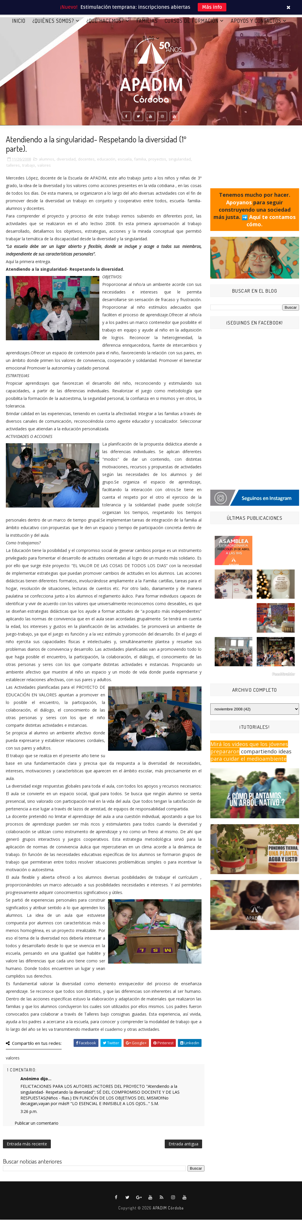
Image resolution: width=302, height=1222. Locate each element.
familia (140, 161)
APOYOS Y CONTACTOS (256, 23)
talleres (13, 167)
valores (44, 167)
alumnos (46, 161)
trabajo (28, 167)
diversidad (66, 161)
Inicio (18, 23)
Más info (212, 7)
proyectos (157, 161)
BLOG (149, 40)
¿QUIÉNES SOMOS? (53, 23)
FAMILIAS (147, 23)
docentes (86, 161)
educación (106, 161)
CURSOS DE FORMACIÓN (191, 23)
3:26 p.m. (28, 1113)
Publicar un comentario (36, 1125)
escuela (125, 161)
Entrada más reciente (27, 1146)
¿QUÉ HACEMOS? (105, 23)
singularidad (180, 161)
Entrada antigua (183, 1146)
